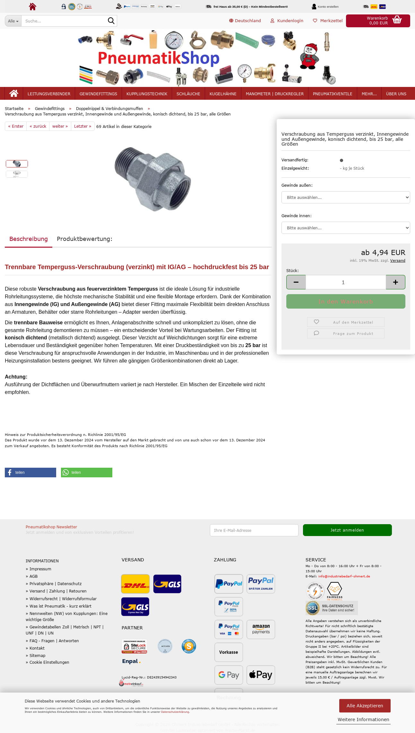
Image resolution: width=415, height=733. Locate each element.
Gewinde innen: (296, 215)
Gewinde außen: (297, 185)
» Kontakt (35, 648)
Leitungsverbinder (49, 93)
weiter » (60, 126)
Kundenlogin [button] (287, 20)
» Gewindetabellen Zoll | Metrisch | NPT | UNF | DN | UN (65, 630)
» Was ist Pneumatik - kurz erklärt (58, 606)
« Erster (15, 126)
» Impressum (38, 569)
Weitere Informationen (363, 719)
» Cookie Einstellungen (47, 662)
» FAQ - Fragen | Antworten (52, 640)
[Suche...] (13, 21)
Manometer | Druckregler (275, 93)
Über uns (396, 93)
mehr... (369, 93)
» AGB (32, 576)
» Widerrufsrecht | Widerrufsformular (61, 598)
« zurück (38, 126)
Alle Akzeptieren (365, 705)
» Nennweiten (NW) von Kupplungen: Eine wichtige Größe (67, 616)
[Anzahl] (346, 282)
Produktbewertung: (85, 238)
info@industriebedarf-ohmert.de (344, 576)
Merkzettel (328, 20)
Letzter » (82, 126)
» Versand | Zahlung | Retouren (56, 591)
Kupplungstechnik (146, 93)
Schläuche (188, 93)
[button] (245, 21)
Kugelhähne (223, 93)
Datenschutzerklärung (175, 711)
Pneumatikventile (332, 93)
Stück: (292, 270)
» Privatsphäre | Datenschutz (54, 583)
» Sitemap (35, 655)
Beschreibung (28, 238)
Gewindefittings (98, 93)
